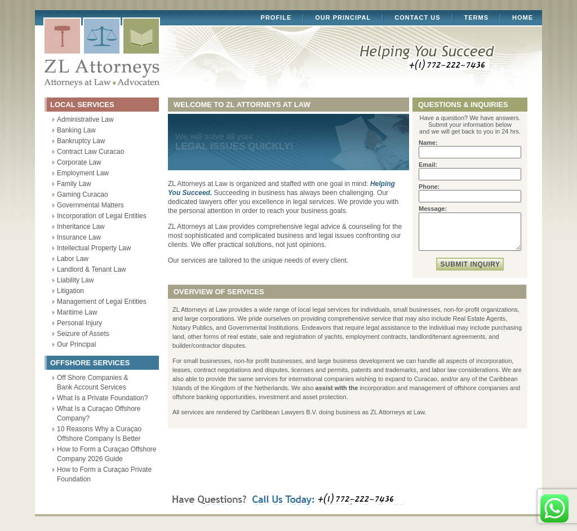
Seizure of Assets (83, 334)
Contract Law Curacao (90, 152)
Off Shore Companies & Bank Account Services (92, 382)
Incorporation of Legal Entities (102, 216)
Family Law (74, 184)
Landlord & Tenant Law (91, 269)
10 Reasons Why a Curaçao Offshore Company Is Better (99, 433)
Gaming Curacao (82, 194)
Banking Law (76, 130)
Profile (276, 17)
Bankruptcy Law (81, 141)
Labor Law (72, 259)
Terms (476, 17)
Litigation (70, 291)
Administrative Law (85, 119)
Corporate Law (79, 162)
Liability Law (75, 280)
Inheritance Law (81, 227)
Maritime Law (77, 312)
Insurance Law (79, 237)
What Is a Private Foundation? (102, 398)
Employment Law (83, 173)
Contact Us (417, 17)
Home (522, 17)
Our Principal (343, 17)
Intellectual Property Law (94, 248)
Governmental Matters (90, 205)
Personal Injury (79, 323)
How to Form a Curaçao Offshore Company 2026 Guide (107, 454)
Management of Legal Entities (102, 302)
